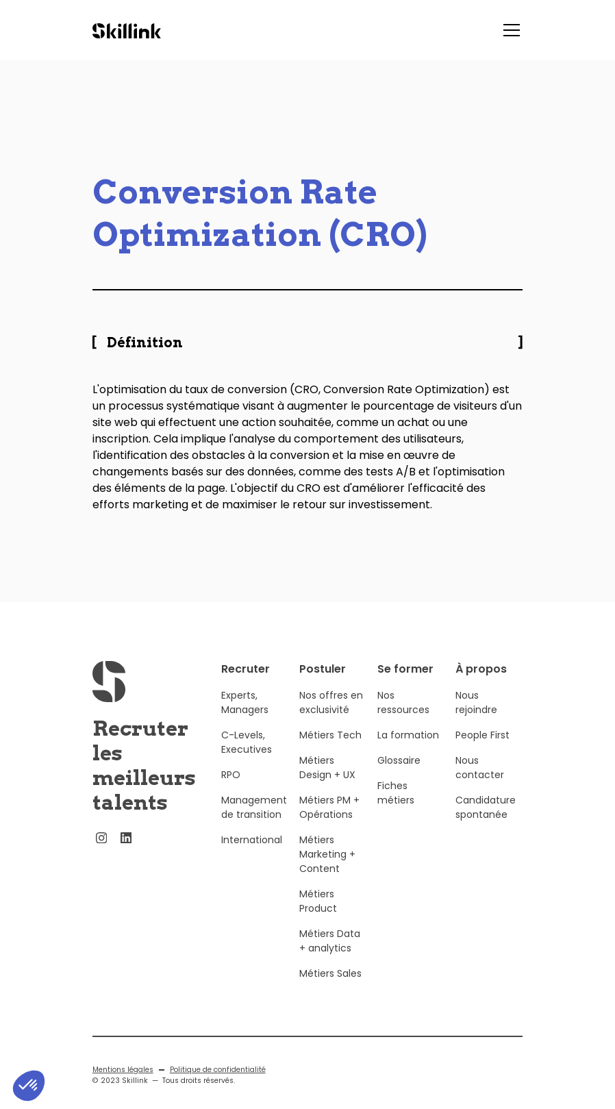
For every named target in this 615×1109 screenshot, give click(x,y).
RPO (230, 786)
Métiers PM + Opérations (329, 819)
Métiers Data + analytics (329, 952)
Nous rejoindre (476, 714)
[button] (509, 30)
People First (482, 746)
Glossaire (399, 772)
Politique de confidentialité (218, 1081)
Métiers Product (318, 913)
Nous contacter (479, 779)
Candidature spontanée (485, 819)
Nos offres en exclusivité (331, 714)
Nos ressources (403, 714)
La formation (408, 746)
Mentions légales (122, 1081)
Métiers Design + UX (327, 779)
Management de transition (254, 819)
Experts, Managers (244, 714)
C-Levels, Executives (246, 754)
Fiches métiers (395, 804)
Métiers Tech (330, 746)
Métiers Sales (330, 985)
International (251, 851)
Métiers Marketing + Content (327, 866)
